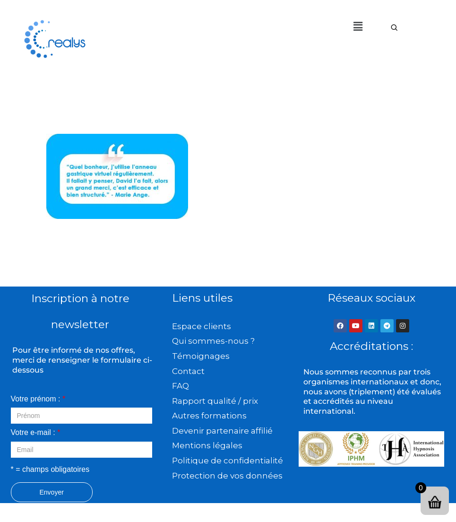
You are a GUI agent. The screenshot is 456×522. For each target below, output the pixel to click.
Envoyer (52, 492)
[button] (358, 26)
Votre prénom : (38, 399)
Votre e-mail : (35, 432)
